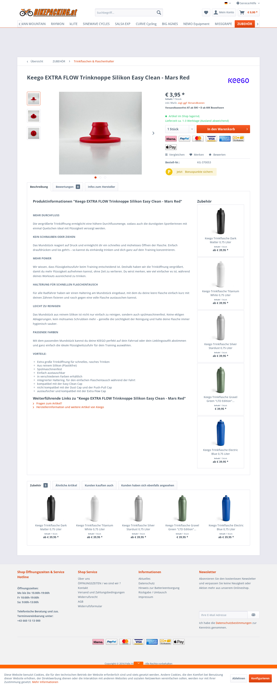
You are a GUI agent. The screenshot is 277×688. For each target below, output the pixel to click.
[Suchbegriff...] (129, 12)
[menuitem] (129, 12)
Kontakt (83, 588)
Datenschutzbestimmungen (234, 623)
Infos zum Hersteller (101, 187)
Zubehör (39, 485)
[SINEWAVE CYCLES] (96, 24)
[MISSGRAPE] (223, 24)
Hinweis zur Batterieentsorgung (158, 588)
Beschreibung (39, 187)
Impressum (145, 597)
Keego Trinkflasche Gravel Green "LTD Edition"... (220, 399)
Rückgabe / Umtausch (152, 592)
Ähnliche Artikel (66, 485)
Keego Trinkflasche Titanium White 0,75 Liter (220, 293)
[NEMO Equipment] (196, 24)
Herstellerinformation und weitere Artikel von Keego (68, 407)
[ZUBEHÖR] (245, 24)
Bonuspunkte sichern (199, 172)
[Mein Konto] (224, 12)
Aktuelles (144, 578)
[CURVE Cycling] (146, 24)
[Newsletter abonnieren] (253, 615)
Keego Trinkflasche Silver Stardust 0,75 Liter (220, 346)
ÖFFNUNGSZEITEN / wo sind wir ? (99, 583)
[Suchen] (159, 12)
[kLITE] (73, 24)
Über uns (84, 578)
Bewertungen (68, 187)
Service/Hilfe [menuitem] (247, 3)
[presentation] (228, 601)
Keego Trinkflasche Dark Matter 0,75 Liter (220, 240)
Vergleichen (175, 154)
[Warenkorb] (249, 12)
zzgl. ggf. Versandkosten (191, 102)
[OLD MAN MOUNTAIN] (29, 24)
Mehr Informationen (45, 682)
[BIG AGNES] (170, 24)
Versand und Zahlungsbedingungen (101, 592)
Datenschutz (146, 583)
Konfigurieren (260, 678)
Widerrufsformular (90, 606)
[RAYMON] (57, 24)
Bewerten (217, 154)
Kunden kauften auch (99, 485)
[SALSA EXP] (122, 24)
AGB (80, 601)
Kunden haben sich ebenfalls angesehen (147, 485)
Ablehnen (238, 678)
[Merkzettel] (206, 12)
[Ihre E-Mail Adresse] (223, 615)
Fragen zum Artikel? (47, 403)
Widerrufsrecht (88, 597)
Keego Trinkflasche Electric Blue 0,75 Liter (220, 452)
